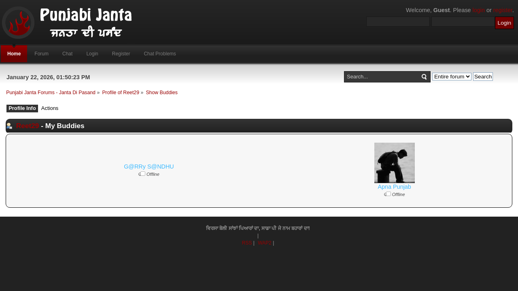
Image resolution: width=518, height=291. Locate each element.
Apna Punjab (394, 186)
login (479, 10)
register (502, 10)
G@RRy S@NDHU (149, 166)
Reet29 (27, 126)
